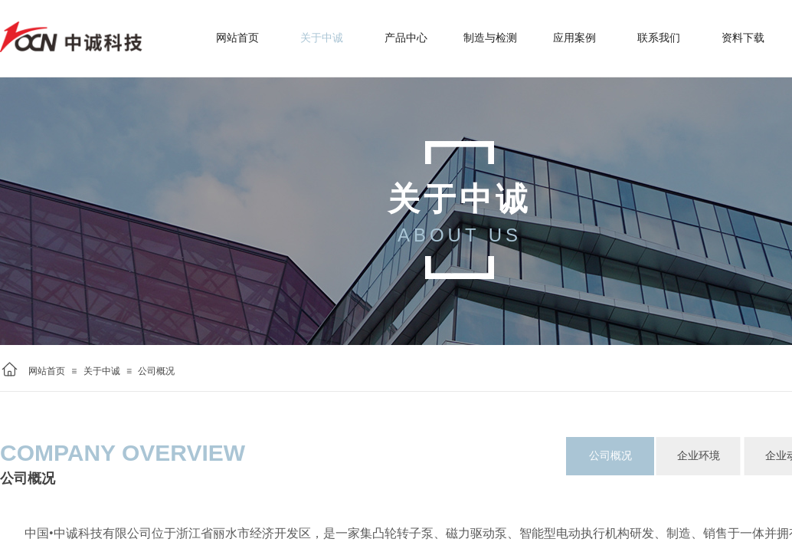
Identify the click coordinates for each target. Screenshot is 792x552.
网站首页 (46, 371)
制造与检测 (490, 38)
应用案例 (574, 38)
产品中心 (406, 38)
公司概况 (156, 371)
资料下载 (743, 38)
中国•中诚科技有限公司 (88, 533)
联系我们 (658, 38)
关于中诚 (101, 371)
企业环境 (698, 456)
